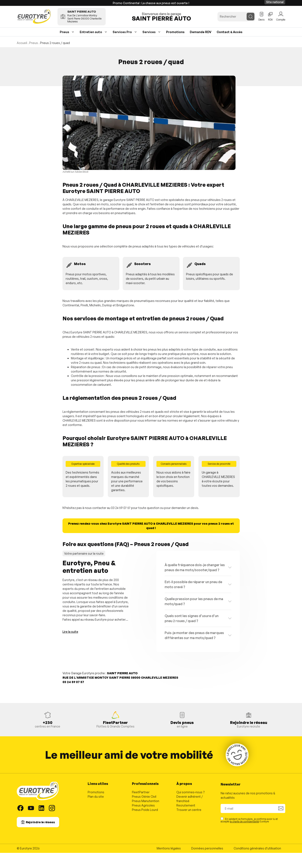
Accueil (22, 43)
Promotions (175, 32)
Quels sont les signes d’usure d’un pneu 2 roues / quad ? (192, 618)
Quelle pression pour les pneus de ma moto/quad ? (194, 601)
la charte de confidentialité (244, 821)
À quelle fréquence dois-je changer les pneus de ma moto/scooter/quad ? (195, 567)
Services (149, 32)
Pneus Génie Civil (144, 797)
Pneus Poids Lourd (145, 810)
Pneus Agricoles (143, 805)
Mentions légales (169, 848)
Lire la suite (70, 632)
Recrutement (185, 805)
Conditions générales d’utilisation (257, 848)
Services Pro (122, 32)
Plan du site (96, 797)
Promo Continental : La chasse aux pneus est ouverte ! (151, 3)
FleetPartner (141, 792)
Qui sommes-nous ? (190, 792)
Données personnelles (207, 848)
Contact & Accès (229, 32)
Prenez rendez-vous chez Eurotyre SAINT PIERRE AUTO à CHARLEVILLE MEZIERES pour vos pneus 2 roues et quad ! (151, 526)
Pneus (64, 32)
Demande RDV (200, 32)
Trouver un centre (188, 810)
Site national (275, 2)
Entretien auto (91, 32)
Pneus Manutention (145, 801)
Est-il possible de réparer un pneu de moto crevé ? (193, 584)
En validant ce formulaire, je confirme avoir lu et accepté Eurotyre (249, 820)
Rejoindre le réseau (40, 822)
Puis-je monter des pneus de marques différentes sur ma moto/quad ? (194, 635)
